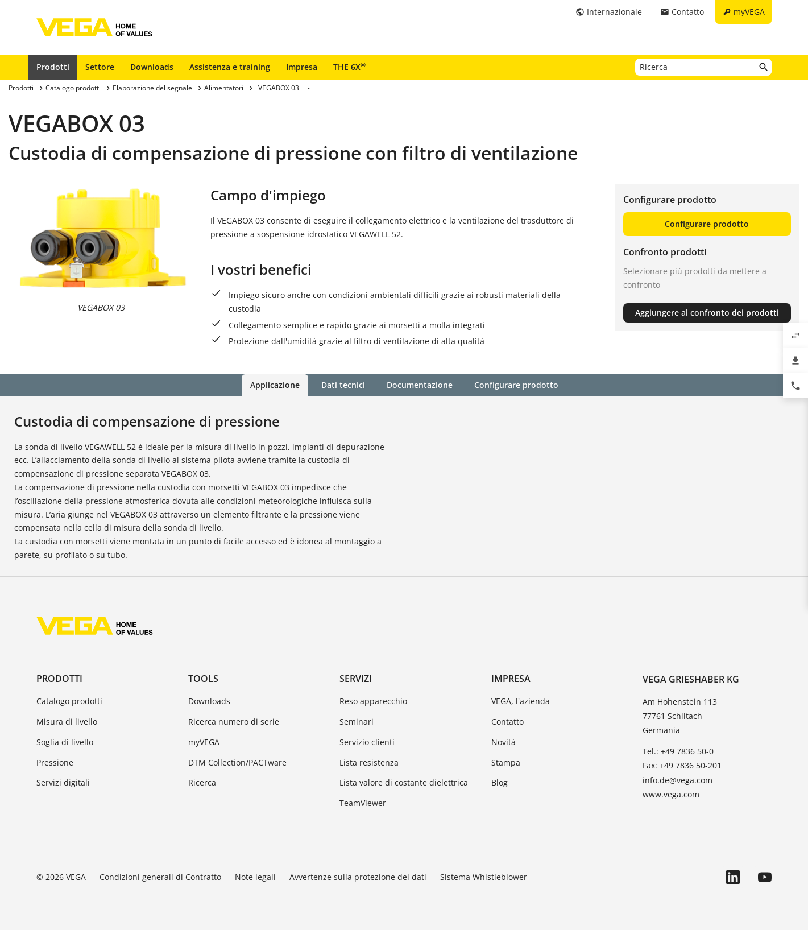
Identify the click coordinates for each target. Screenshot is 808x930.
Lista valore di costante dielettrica (403, 782)
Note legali (255, 876)
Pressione (54, 762)
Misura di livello (66, 721)
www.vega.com (671, 794)
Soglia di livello (64, 742)
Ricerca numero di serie (233, 721)
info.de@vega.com (677, 780)
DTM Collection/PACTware (237, 762)
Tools (203, 678)
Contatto (507, 721)
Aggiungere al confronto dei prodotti (707, 312)
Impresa (301, 66)
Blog (499, 782)
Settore (99, 66)
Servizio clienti (367, 742)
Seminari (356, 721)
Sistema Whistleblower (483, 876)
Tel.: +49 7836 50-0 (678, 751)
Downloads (151, 66)
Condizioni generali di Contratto (160, 876)
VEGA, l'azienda (520, 701)
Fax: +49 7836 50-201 (682, 765)
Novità (503, 742)
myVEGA (203, 742)
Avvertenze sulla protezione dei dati (357, 876)
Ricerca (202, 782)
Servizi (355, 678)
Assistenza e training (229, 66)
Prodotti (52, 66)
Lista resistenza (369, 762)
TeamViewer (362, 802)
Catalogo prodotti (69, 701)
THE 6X (349, 66)
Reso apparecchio (373, 701)
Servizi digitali (63, 782)
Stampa (505, 762)
